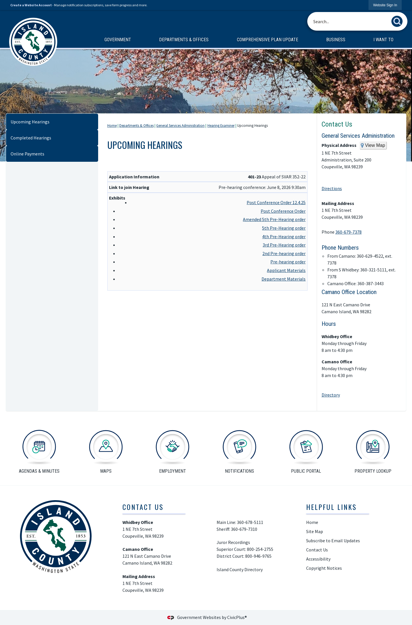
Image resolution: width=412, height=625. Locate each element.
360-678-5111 (250, 522)
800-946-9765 (258, 556)
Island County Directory (240, 569)
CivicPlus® (237, 617)
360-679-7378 (348, 232)
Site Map (314, 531)
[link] (385, 5)
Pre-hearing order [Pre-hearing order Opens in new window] (288, 262)
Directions (332, 188)
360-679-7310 (244, 529)
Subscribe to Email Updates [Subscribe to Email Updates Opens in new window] (333, 540)
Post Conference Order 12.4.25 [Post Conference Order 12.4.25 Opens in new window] (276, 202)
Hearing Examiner (221, 125)
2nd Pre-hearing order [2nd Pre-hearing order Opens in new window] (284, 253)
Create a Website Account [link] (31, 5)
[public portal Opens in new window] (306, 451)
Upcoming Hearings (30, 122)
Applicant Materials (286, 270)
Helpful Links (331, 507)
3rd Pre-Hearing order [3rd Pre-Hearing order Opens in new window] (284, 245)
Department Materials (284, 279)
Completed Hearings (31, 138)
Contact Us (337, 124)
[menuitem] (117, 40)
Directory (331, 395)
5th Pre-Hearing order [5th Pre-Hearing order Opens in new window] (284, 228)
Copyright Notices (324, 568)
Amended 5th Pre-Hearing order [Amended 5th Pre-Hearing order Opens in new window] (274, 219)
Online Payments (27, 154)
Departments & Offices (136, 125)
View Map (375, 145)
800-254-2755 (260, 549)
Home (112, 125)
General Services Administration (180, 125)
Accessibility (318, 559)
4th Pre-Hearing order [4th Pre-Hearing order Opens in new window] (284, 236)
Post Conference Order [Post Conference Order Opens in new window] (283, 211)
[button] (398, 20)
